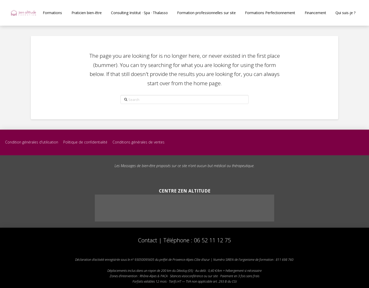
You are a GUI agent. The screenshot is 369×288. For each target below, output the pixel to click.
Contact (147, 240)
